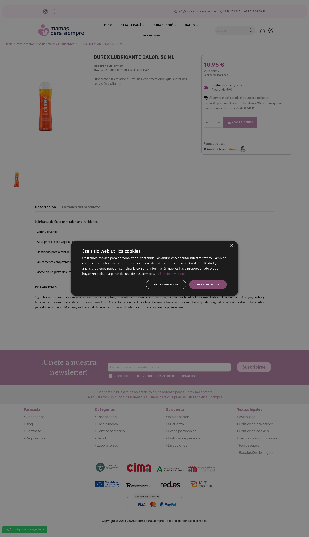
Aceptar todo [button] (207, 284)
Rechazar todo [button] (164, 284)
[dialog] (154, 268)
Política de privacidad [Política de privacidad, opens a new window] (171, 273)
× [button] (231, 245)
